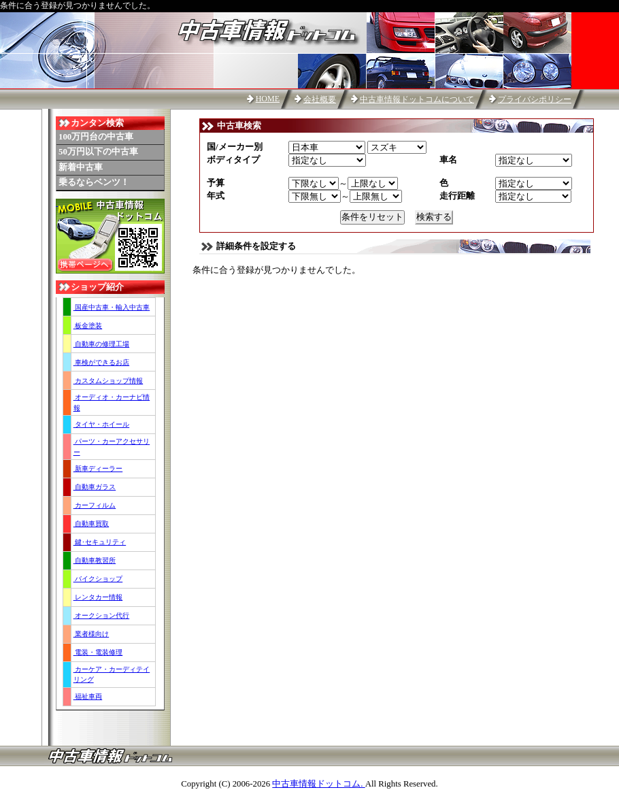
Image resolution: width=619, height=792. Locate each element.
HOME (268, 98)
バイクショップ (98, 578)
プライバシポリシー (534, 99)
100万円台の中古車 (95, 137)
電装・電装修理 (98, 652)
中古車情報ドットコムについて (417, 99)
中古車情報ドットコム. (318, 784)
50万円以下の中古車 (98, 151)
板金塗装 (88, 325)
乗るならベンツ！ (93, 182)
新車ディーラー (98, 468)
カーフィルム (94, 505)
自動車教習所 (94, 560)
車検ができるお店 (101, 362)
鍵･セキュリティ (100, 542)
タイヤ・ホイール (101, 424)
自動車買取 (91, 523)
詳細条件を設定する (256, 246)
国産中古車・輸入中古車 (111, 307)
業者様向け (91, 634)
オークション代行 (101, 615)
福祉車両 (88, 696)
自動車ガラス (94, 487)
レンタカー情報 (98, 597)
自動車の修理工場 (101, 344)
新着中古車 (80, 167)
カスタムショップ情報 (108, 380)
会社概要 (319, 99)
